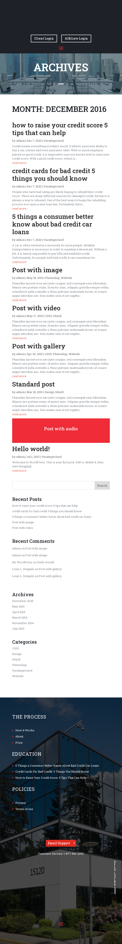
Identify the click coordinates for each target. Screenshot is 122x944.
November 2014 (23, 623)
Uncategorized (54, 141)
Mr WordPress (22, 562)
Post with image (37, 270)
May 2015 (18, 606)
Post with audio (61, 428)
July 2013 (18, 628)
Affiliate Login (76, 38)
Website (66, 278)
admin (20, 141)
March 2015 (19, 617)
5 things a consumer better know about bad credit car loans (52, 224)
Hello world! (31, 449)
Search (102, 485)
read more (19, 163)
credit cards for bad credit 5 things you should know (53, 175)
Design (49, 392)
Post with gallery (38, 346)
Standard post (33, 384)
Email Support (59, 843)
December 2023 (22, 601)
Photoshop (52, 278)
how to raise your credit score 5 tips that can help (60, 129)
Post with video (36, 308)
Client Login (44, 38)
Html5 (57, 316)
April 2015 (18, 612)
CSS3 (48, 316)
